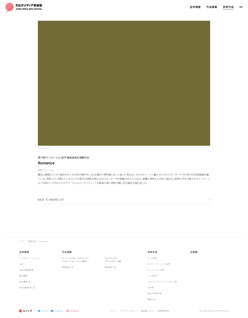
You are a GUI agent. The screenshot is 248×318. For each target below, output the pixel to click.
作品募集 (211, 7)
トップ (21, 241)
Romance (43, 241)
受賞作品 (228, 7)
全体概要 (195, 7)
